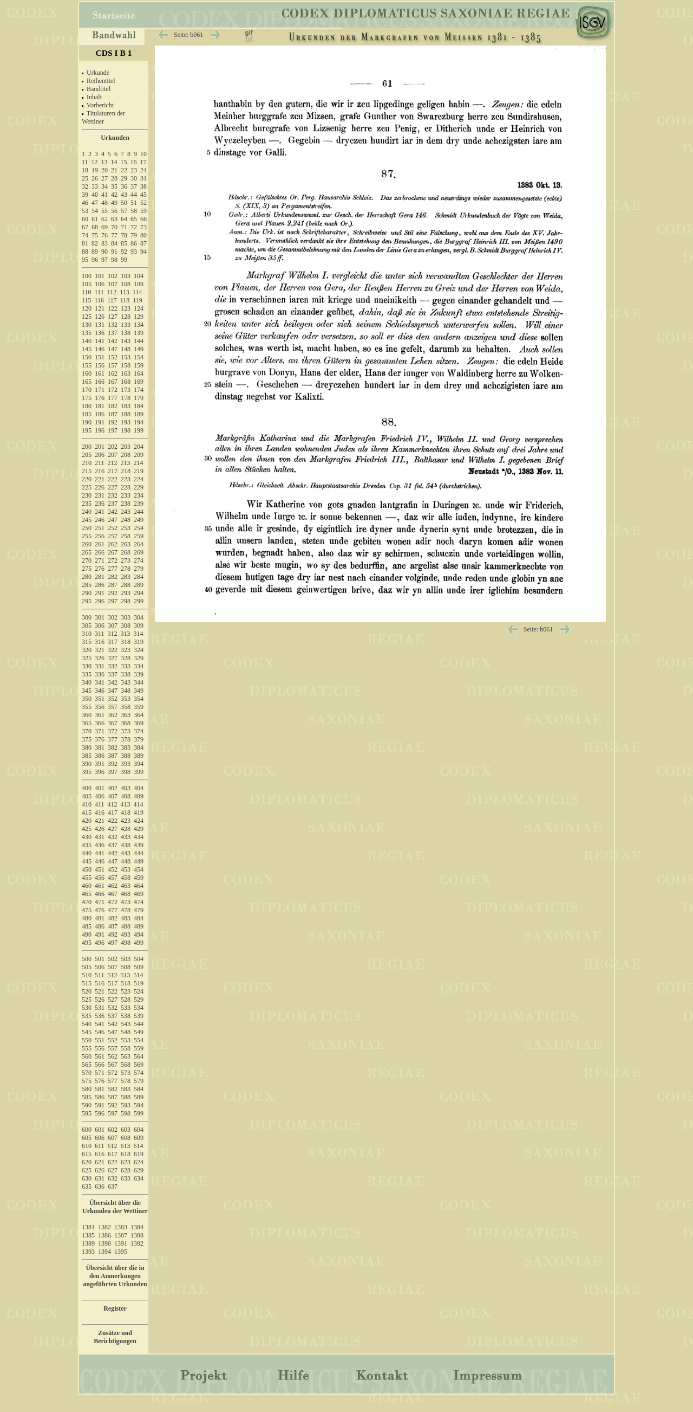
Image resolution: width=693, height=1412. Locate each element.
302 (112, 617)
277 (112, 568)
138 (125, 333)
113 (124, 292)
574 (138, 1072)
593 (125, 1105)
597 (112, 1113)
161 (99, 373)
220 (86, 479)
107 (112, 284)
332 (112, 666)
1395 (120, 1251)
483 (125, 918)
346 (99, 690)
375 (86, 739)
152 (112, 357)
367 (112, 723)
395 (86, 772)
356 (99, 707)
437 (112, 845)
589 (138, 1097)
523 (125, 991)
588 (125, 1097)
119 (137, 300)
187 (112, 414)
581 (99, 1089)
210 (86, 463)
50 (124, 203)
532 (112, 1007)
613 (125, 1146)
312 (112, 633)
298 (125, 601)
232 (112, 495)
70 (114, 227)
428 (125, 829)
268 (125, 552)
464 (138, 885)
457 (112, 877)
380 (86, 747)
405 (86, 796)
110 (86, 292)
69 (104, 227)
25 (85, 178)
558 (125, 1048)
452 (112, 869)
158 (125, 365)
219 (138, 471)
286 (99, 585)
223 (125, 479)
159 (138, 365)
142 (112, 341)
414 (138, 804)
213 (125, 463)
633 (125, 1178)
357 (112, 707)
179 (138, 398)
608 (125, 1138)
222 (112, 479)
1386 (104, 1235)
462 (112, 885)
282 (112, 577)
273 (125, 560)
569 (138, 1064)
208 (125, 455)
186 (99, 414)
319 (138, 642)
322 (112, 650)
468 (125, 894)
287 (112, 585)
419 (138, 812)
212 (112, 463)
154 (138, 357)
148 (125, 349)
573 (125, 1072)
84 (114, 243)
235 (86, 503)
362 (112, 715)
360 (86, 715)
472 (112, 902)
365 (86, 723)
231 (99, 495)
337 (112, 674)
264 (138, 544)
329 (138, 658)
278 (125, 568)
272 (112, 560)
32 (85, 186)
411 (99, 804)
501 (99, 959)
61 (94, 219)
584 (138, 1089)
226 (99, 487)
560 (86, 1056)
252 (112, 528)
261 (99, 544)
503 (125, 959)
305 (86, 625)
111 (99, 292)
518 (125, 983)
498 (125, 942)
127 (112, 316)
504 (138, 959)
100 (86, 276)
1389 (88, 1243)
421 (99, 820)
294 (138, 593)
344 (138, 682)
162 (112, 373)
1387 (120, 1235)
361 (99, 715)
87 (143, 243)
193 (125, 422)
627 (112, 1170)
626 (99, 1170)
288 (125, 585)
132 (112, 324)
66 (143, 219)
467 (112, 894)
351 (99, 698)
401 (99, 788)
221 (99, 479)
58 (133, 211)
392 (112, 764)
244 (138, 511)
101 (99, 276)
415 (86, 812)
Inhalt (94, 97)
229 (138, 487)
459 (138, 877)
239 (138, 503)
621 (99, 1162)
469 (138, 894)
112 (112, 292)
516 (99, 983)
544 (138, 1024)
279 (138, 568)
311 (99, 633)
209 (138, 455)
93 (133, 251)
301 (99, 617)
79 (133, 235)
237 (112, 503)
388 (125, 755)
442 (112, 853)
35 (114, 186)
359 (138, 707)
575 (86, 1081)
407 (112, 796)
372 (112, 731)
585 (86, 1097)
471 (99, 902)
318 (125, 642)
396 (99, 772)
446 (99, 861)
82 (94, 243)
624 (138, 1162)
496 (99, 942)
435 (86, 845)
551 (99, 1040)
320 (86, 650)
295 (86, 601)
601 (99, 1129)
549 (138, 1032)
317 (112, 642)
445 (86, 861)
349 (138, 690)
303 (125, 617)
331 (99, 666)
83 (104, 243)
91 (114, 251)
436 (99, 845)
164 (138, 373)
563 (125, 1056)
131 (99, 324)
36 (124, 186)
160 (86, 373)
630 (86, 1178)
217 (112, 471)
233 (125, 495)
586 (99, 1097)
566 (99, 1064)
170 (86, 390)
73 (143, 227)
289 (138, 585)
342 (112, 682)
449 (138, 861)
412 (112, 804)
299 (138, 601)
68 (94, 227)
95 (85, 259)
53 (85, 211)
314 (138, 633)
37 (133, 186)
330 (86, 666)
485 (86, 926)
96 (94, 259)
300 (86, 617)
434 (138, 837)
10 (143, 154)
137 (112, 333)
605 (86, 1138)
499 (138, 942)
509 (138, 967)
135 (86, 333)
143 (125, 341)
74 (85, 235)
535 (86, 1016)
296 (99, 601)
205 (86, 455)
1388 (136, 1235)
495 (86, 942)
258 (125, 536)
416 (99, 812)
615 (86, 1154)
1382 (104, 1227)
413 (125, 804)
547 (112, 1032)
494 (138, 934)
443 (125, 853)
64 (124, 219)
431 (99, 837)
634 (138, 1178)
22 (124, 170)
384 (138, 747)
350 (86, 698)
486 (99, 926)
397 (112, 772)
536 (99, 1016)
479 (138, 910)
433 (125, 837)
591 (99, 1105)
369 (138, 723)
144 (138, 341)
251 (99, 528)
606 (99, 1138)
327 (112, 658)
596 (99, 1113)
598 (125, 1113)
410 (86, 804)
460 (86, 885)
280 (86, 577)
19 (94, 170)
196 (99, 430)
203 (125, 446)
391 (99, 764)
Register (115, 1308)
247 (112, 520)
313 (125, 633)
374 (138, 731)
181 (99, 406)
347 (112, 690)
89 (94, 251)
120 (86, 308)
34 (104, 186)
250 (86, 528)
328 (125, 658)
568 (125, 1064)
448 (125, 861)
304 (138, 617)
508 (125, 967)
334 (138, 666)
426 (99, 829)
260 (86, 544)
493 (125, 934)
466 (99, 894)
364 (138, 715)
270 (86, 560)
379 (138, 739)
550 (86, 1040)
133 (125, 324)
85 (124, 243)
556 (99, 1048)
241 (99, 511)
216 (99, 471)
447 (112, 861)
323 (125, 650)
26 (94, 178)
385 (86, 755)
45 (143, 194)
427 (112, 829)
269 (138, 552)
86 (133, 243)
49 (114, 203)
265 (86, 552)
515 (86, 983)
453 (125, 869)
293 (125, 593)
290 (86, 593)
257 (112, 536)
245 (86, 520)
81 (85, 243)
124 (138, 308)
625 (86, 1170)
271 (99, 560)
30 (133, 178)
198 (125, 430)
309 (138, 625)
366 (99, 723)
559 (138, 1048)
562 (112, 1056)
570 (86, 1072)
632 (112, 1178)
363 (125, 715)
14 (114, 162)
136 (99, 333)
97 (104, 259)
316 (99, 642)
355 (86, 707)
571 (99, 1072)
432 (112, 837)
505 (86, 967)
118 (125, 300)
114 (137, 292)
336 (99, 674)
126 (99, 316)
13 (104, 162)
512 (112, 975)
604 (138, 1129)
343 (125, 682)
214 (138, 463)
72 (133, 227)
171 (99, 390)
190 (86, 422)
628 (125, 1170)
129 (138, 316)
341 (99, 682)
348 (125, 690)
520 (86, 991)
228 (125, 487)
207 (112, 455)
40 (94, 194)
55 (104, 211)
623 (125, 1162)
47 (94, 203)
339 (138, 674)
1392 (136, 1243)
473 (125, 902)
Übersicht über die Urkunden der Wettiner (115, 1207)
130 (86, 324)
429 (138, 829)
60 (85, 219)
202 (112, 446)
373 (125, 731)
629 (138, 1170)
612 (112, 1146)
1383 (120, 1227)
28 (114, 178)
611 (99, 1146)
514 (138, 975)
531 (99, 1007)
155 (86, 365)
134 (138, 324)
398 (125, 772)
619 (138, 1154)
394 (138, 764)
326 (99, 658)
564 (138, 1056)
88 (85, 251)
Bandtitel (98, 89)
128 (125, 316)
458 (125, 877)
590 (86, 1105)
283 (125, 577)
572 (112, 1072)
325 (86, 658)
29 (124, 178)
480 (86, 918)
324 (138, 650)
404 (138, 788)
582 (112, 1089)
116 (99, 300)
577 (112, 1081)
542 (112, 1024)
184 (138, 406)
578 (125, 1081)
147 (112, 349)
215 (86, 471)
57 (124, 211)
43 (124, 194)
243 (125, 511)
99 (124, 259)
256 (99, 536)
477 (112, 910)
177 (112, 398)
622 (112, 1162)
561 (99, 1056)
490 (86, 934)
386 (99, 755)
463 (125, 885)
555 (86, 1048)
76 (104, 235)
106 (99, 284)
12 (94, 162)
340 (86, 682)
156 (99, 365)
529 (138, 999)
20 (104, 170)
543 (125, 1024)
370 (86, 731)
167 (112, 381)
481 (99, 918)
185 (86, 414)
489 (138, 926)
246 (99, 520)
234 (138, 495)
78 (124, 235)
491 (99, 934)
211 (99, 463)
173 (125, 390)
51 (133, 203)
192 (112, 422)
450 (86, 869)
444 (138, 853)
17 (143, 162)
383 (125, 747)
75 (94, 235)
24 (143, 170)
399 (138, 772)
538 (125, 1016)
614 (138, 1146)
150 (86, 357)
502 (112, 959)
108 (125, 284)
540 (86, 1024)
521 (99, 991)
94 (143, 251)
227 (112, 487)
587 (112, 1097)
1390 (104, 1243)
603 (125, 1129)
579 (138, 1081)
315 (86, 642)
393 (125, 764)
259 (138, 536)
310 (86, 633)
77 (114, 235)
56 (114, 211)
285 (86, 585)
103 (125, 276)
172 (112, 390)
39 (85, 194)
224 (138, 479)
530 (86, 1007)
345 (86, 690)
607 (112, 1138)
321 (99, 650)
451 (99, 869)
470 (86, 902)
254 (138, 528)
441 (99, 853)
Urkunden (115, 137)
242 (112, 511)
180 (86, 406)
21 (114, 170)
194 (138, 422)
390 (86, 764)
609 (138, 1138)
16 (133, 162)
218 (125, 471)
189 (138, 414)
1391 (120, 1243)
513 (125, 975)
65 (133, 219)
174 (138, 390)
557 (112, 1048)
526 (99, 999)
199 (138, 430)
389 (138, 755)
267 (112, 552)
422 (112, 820)
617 (112, 1154)
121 (99, 308)
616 (99, 1154)
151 (99, 357)
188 (125, 414)
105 (86, 284)
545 (86, 1032)
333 (125, 666)
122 (112, 308)
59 (143, 211)
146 (99, 349)
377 (112, 739)
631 (99, 1178)
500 (86, 959)
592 (112, 1105)
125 (86, 316)
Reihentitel (101, 81)
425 (86, 829)
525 (86, 999)
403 (125, 788)
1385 (88, 1235)
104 (138, 276)
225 (86, 487)
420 (86, 820)
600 (86, 1129)
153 (125, 357)
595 (86, 1113)
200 (86, 446)
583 (125, 1089)
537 (112, 1016)
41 (104, 194)
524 (138, 991)
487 (112, 926)
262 (112, 544)
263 (125, 544)
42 (114, 194)
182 (112, 406)
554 (138, 1040)
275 (86, 568)
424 (138, 820)
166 (99, 381)
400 (86, 788)
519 (138, 983)
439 (138, 845)
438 (125, 845)
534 (138, 1007)
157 (112, 365)
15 (124, 162)
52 (143, 203)
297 (112, 601)
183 (125, 406)
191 (99, 422)
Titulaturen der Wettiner (103, 117)
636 (99, 1186)
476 (99, 910)
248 (125, 520)
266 (99, 552)
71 (124, 227)
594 (138, 1105)
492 (112, 934)
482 (112, 918)
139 (138, 333)
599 (138, 1113)
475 (86, 910)
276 (99, 568)
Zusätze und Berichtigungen (115, 1337)
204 (138, 446)
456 (99, 877)
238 (125, 503)
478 (125, 910)
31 (143, 178)
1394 (104, 1251)
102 (112, 276)
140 (86, 341)
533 (125, 1007)
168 (125, 381)
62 (104, 219)
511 (99, 975)
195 (86, 430)
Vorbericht (100, 105)
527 (112, 999)
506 (99, 967)
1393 (88, 1251)
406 (99, 796)
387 (112, 755)
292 (112, 593)
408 (125, 796)
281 (99, 577)
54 (94, 211)
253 (125, 528)
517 (112, 983)
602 (112, 1129)
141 (99, 341)
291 (99, 593)
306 (99, 625)
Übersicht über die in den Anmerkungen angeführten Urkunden (115, 1276)
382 (112, 747)
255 (86, 536)
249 (138, 520)
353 (125, 698)
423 (125, 820)
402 (112, 788)
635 (86, 1186)
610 (86, 1146)
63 (114, 219)
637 (112, 1186)
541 (99, 1024)
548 (125, 1032)
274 (138, 560)
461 (99, 885)
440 (86, 853)
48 (104, 203)
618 (125, 1154)
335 (86, 674)
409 (138, 796)
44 (133, 194)
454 (138, 869)
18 (85, 170)
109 (138, 284)
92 (124, 251)
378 (125, 739)
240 (86, 511)
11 (85, 162)
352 (112, 698)
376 (99, 739)
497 (112, 942)
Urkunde (98, 72)
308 (125, 625)
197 (112, 430)
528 (125, 999)
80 (143, 235)
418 (125, 812)
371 (99, 731)
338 (125, 674)
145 (86, 349)
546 (99, 1032)
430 (86, 837)
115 (86, 300)
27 (104, 178)
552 (112, 1040)
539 (138, 1016)
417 (112, 812)
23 (133, 170)
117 (112, 300)
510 (86, 975)
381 (99, 747)
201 (99, 446)
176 (99, 398)
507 (112, 967)
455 (86, 877)
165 (86, 381)
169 (138, 381)
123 (125, 308)
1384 (136, 1227)
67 (85, 227)
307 (112, 625)
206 (99, 455)
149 (138, 349)
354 (138, 698)
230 (86, 495)
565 (86, 1064)
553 (125, 1040)
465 (86, 894)
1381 (88, 1227)
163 (125, 373)
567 (112, 1064)
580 (86, 1089)
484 (138, 918)
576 (99, 1081)
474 (138, 902)
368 (125, 723)
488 (125, 926)
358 (125, 707)
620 (86, 1162)
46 (85, 203)
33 (94, 186)
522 (112, 991)
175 (86, 398)
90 (104, 251)
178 (125, 398)
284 (138, 577)
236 (99, 503)
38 (143, 186)
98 (114, 259)
